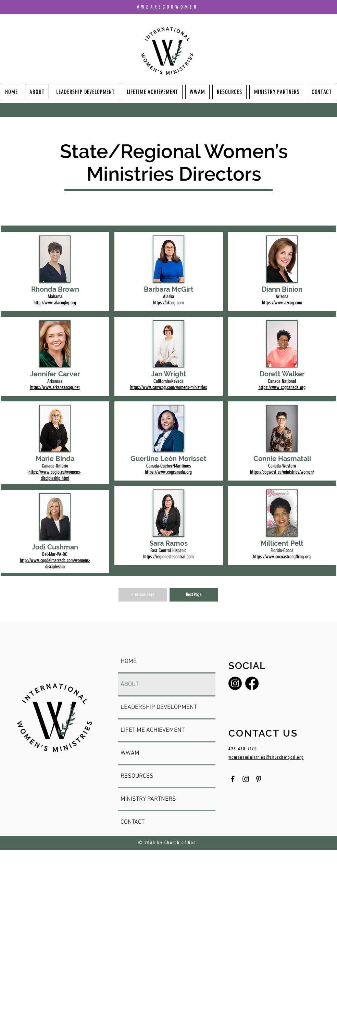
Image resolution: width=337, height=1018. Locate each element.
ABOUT (130, 684)
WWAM (130, 753)
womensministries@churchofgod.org (266, 757)
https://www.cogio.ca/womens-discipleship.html (54, 475)
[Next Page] (194, 595)
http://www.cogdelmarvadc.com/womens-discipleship (55, 563)
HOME (129, 661)
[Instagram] (235, 683)
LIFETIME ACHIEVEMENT (153, 730)
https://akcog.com (168, 303)
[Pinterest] (258, 779)
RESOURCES (137, 776)
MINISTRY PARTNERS (148, 799)
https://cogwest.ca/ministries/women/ (282, 472)
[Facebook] (252, 683)
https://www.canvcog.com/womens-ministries (168, 387)
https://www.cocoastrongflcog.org (282, 557)
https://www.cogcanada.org (168, 472)
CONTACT (133, 822)
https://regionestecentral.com (168, 557)
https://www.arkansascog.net (55, 387)
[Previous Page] (142, 595)
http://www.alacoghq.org (55, 303)
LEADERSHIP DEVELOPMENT (159, 707)
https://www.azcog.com (282, 303)
